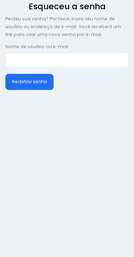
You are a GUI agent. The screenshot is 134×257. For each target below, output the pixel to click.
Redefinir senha (29, 82)
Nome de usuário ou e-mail (36, 47)
